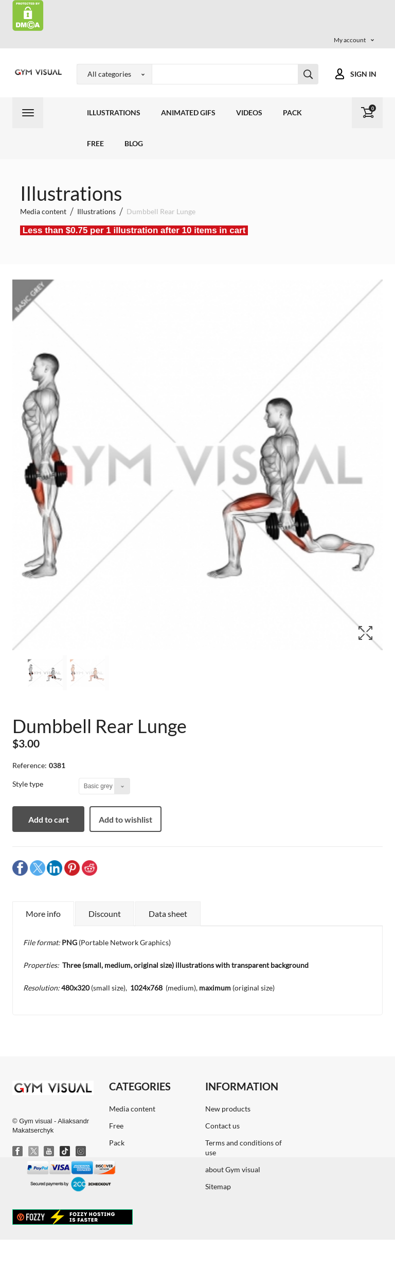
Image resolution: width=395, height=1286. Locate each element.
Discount (104, 913)
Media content (132, 1108)
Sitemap (218, 1186)
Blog (133, 143)
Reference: (29, 765)
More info (43, 913)
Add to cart (48, 819)
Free (95, 143)
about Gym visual (232, 1169)
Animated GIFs (188, 112)
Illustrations (113, 112)
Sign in (363, 73)
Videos (249, 112)
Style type (28, 783)
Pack (292, 112)
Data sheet (168, 913)
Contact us (222, 1125)
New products (227, 1108)
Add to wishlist (125, 819)
